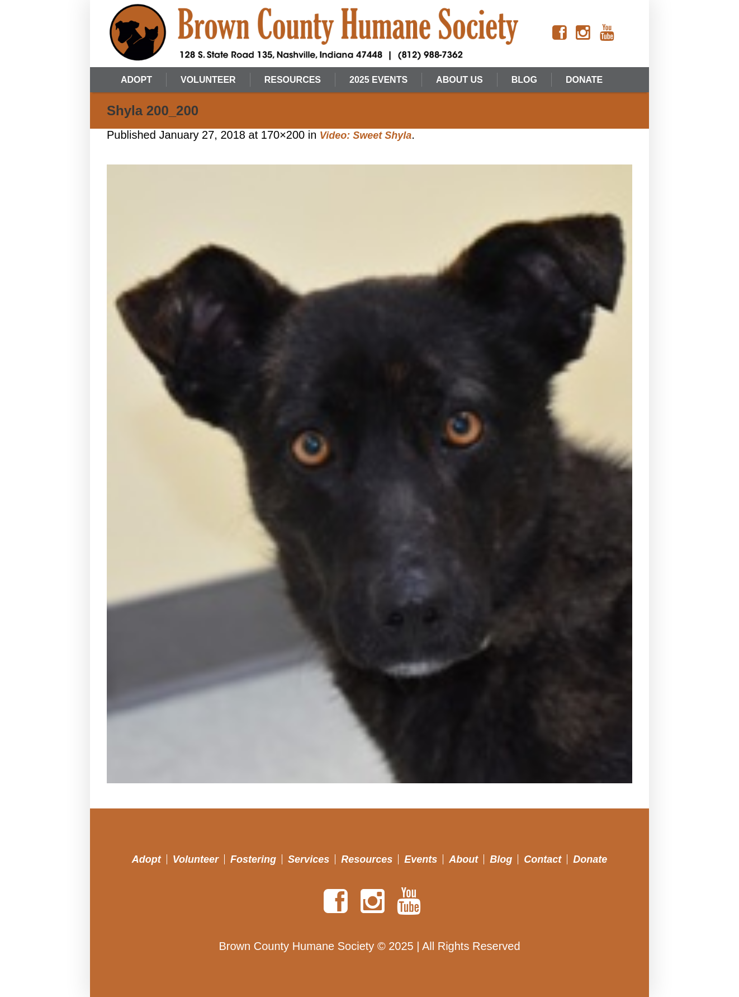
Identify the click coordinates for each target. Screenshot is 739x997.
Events (420, 859)
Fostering (253, 859)
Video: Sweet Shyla (365, 135)
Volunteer (196, 859)
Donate (590, 859)
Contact (542, 859)
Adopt (146, 859)
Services (308, 859)
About (463, 859)
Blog (501, 859)
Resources (366, 859)
